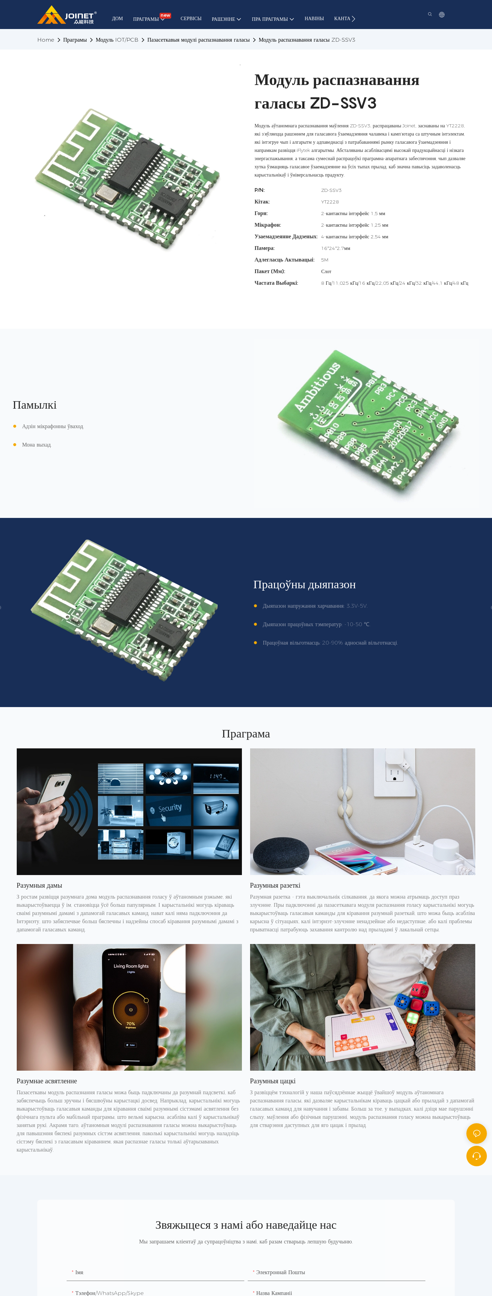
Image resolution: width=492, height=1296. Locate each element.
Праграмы (75, 40)
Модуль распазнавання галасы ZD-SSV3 (307, 40)
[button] (353, 19)
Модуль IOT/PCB (117, 40)
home (45, 40)
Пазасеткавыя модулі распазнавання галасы (198, 40)
